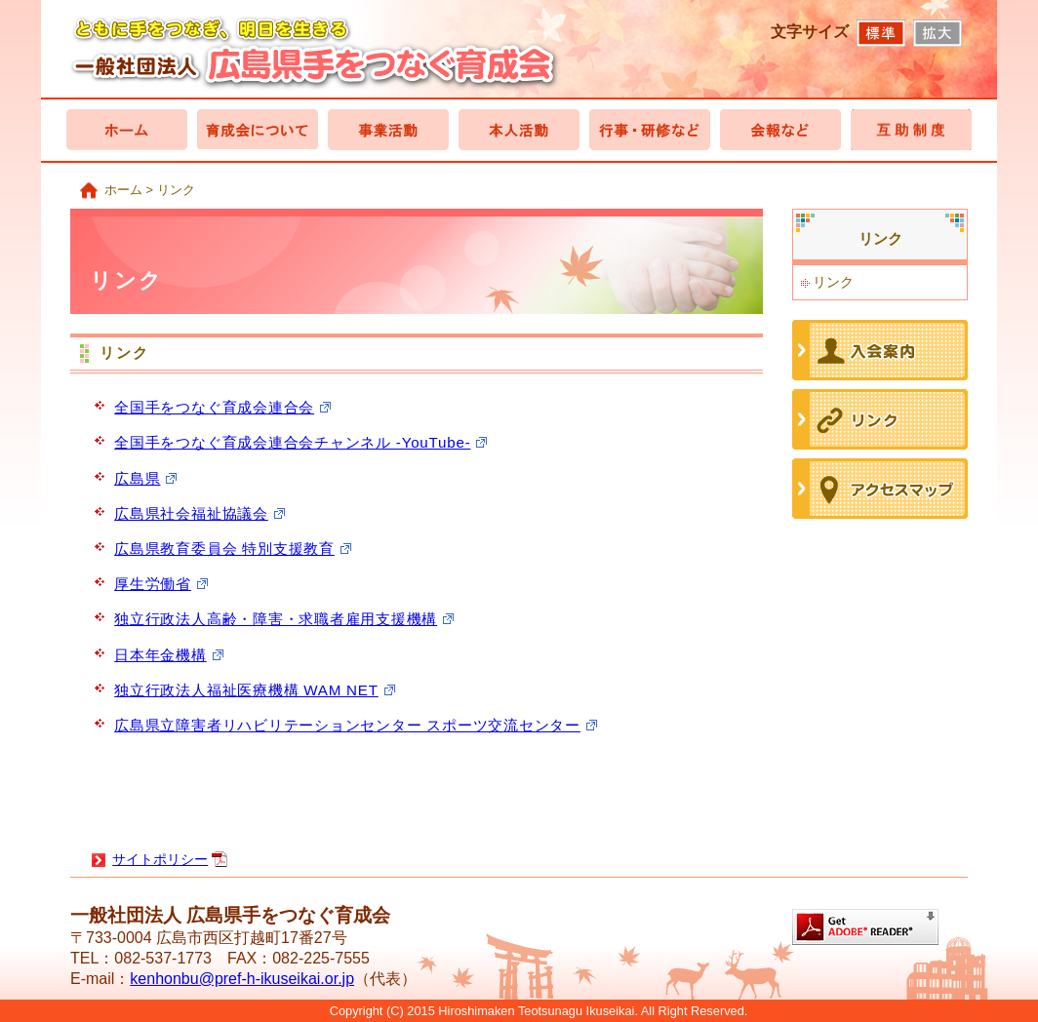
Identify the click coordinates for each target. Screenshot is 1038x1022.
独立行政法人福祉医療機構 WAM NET (246, 690)
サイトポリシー (160, 859)
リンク (833, 282)
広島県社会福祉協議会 (191, 513)
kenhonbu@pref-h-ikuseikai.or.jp (242, 978)
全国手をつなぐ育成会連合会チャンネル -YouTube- (292, 442)
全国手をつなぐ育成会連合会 (214, 407)
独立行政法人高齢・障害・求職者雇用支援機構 (275, 618)
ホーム (123, 189)
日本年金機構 (160, 655)
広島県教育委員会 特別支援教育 (224, 548)
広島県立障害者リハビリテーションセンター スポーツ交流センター (347, 725)
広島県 (137, 478)
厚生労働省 (152, 583)
